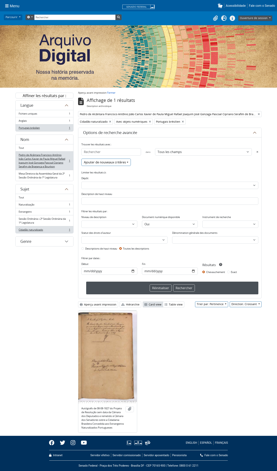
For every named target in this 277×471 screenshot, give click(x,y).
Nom (24, 139)
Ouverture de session (254, 18)
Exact (234, 272)
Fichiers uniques (44, 114)
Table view (174, 304)
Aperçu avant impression (98, 304)
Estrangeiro (44, 212)
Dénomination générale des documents (194, 233)
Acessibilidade (236, 5)
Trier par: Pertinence (210, 304)
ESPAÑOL (206, 442)
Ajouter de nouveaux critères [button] (105, 162)
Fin (143, 264)
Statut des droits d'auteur (96, 233)
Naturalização (44, 205)
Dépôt (84, 178)
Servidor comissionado (127, 455)
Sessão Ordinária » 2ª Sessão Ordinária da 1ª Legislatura (44, 220)
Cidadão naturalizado (44, 230)
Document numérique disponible (161, 217)
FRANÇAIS (221, 442)
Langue (26, 105)
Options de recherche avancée (110, 132)
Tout (21, 148)
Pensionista (179, 455)
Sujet (24, 189)
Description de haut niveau (96, 194)
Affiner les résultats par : (44, 95)
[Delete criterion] (257, 152)
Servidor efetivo (100, 455)
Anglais (44, 121)
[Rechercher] (74, 17)
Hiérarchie (130, 304)
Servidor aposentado (156, 455)
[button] (221, 5)
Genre (25, 241)
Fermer (111, 92)
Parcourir (12, 17)
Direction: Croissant (244, 304)
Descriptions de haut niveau (101, 248)
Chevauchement (215, 272)
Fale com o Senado (262, 5)
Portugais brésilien (44, 128)
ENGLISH (191, 442)
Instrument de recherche (216, 217)
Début (84, 264)
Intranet (56, 455)
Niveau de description (93, 217)
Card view (152, 304)
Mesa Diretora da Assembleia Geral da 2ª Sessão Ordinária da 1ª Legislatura (44, 175)
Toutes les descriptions (136, 248)
